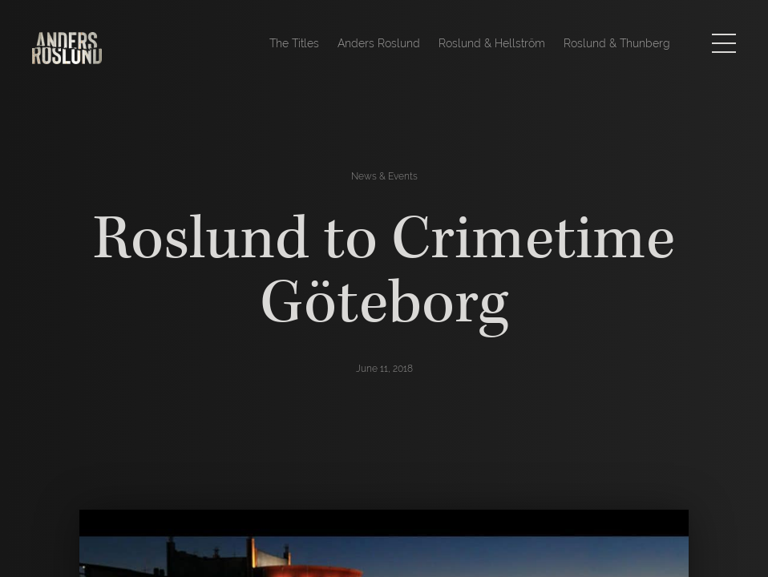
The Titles (294, 43)
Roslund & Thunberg (617, 43)
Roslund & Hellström (492, 43)
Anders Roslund (379, 43)
